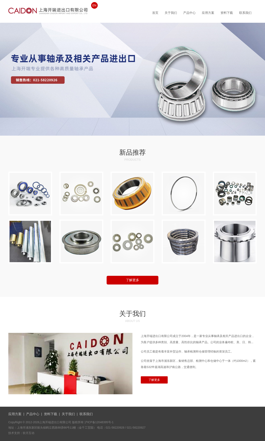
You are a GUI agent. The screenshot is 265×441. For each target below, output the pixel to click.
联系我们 (245, 12)
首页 (155, 12)
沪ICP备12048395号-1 (98, 422)
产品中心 (189, 12)
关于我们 (171, 12)
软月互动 (28, 433)
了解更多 (132, 280)
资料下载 (226, 12)
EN (94, 5)
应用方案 (208, 12)
